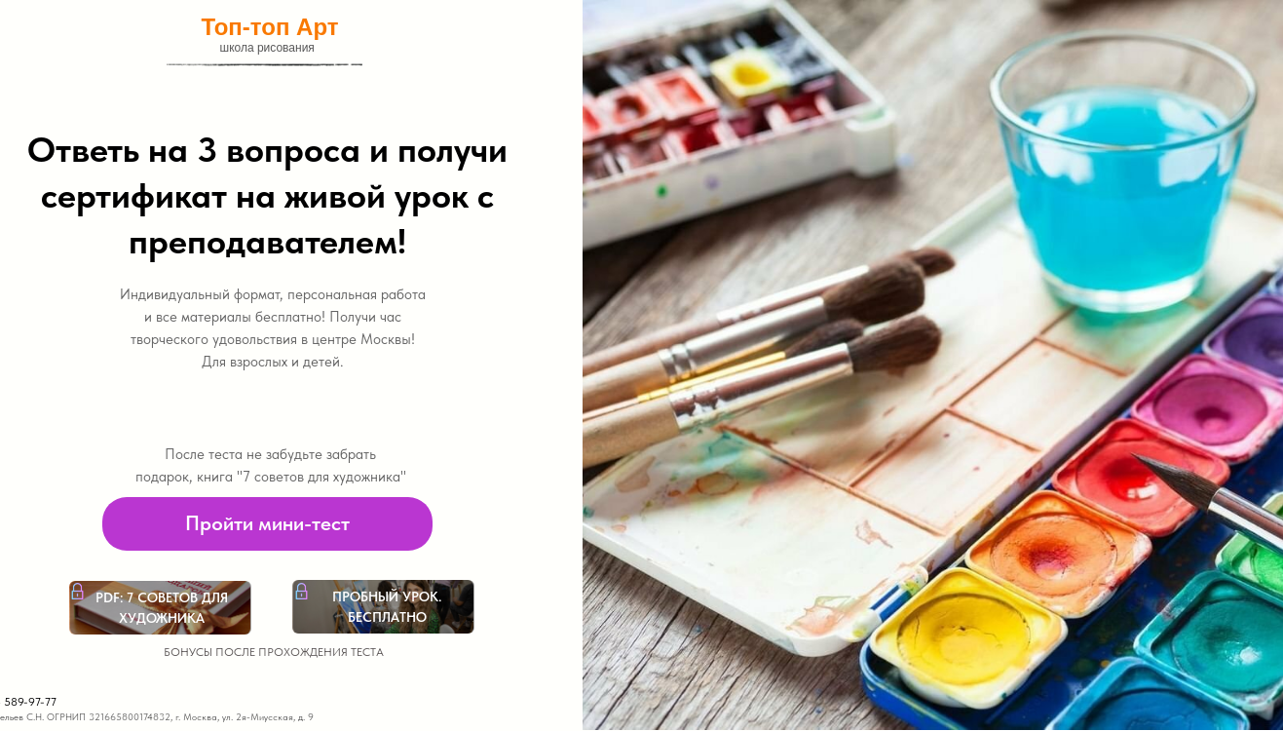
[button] (267, 524)
